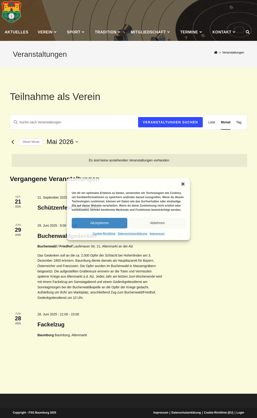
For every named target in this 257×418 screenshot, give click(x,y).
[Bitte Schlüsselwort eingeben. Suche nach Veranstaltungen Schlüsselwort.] (74, 122)
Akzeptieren (99, 223)
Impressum (157, 233)
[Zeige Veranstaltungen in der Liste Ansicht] (211, 122)
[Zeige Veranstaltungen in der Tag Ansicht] (238, 122)
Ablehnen (157, 223)
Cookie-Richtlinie (104, 233)
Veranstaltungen (233, 52)
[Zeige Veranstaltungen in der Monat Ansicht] (225, 122)
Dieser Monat (31, 141)
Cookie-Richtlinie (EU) (218, 412)
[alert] (129, 160)
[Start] (216, 52)
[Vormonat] (12, 142)
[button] (183, 184)
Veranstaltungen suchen (170, 122)
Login (240, 412)
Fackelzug (50, 324)
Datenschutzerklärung (132, 233)
